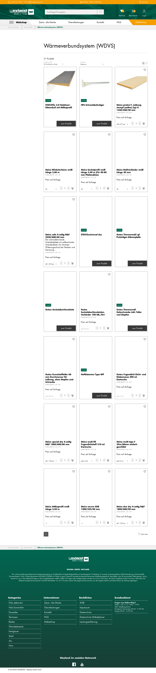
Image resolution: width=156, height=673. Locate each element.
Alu (25, 640)
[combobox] (54, 64)
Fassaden (25, 612)
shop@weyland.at (37, 2)
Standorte (145, 2)
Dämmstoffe (28, 27)
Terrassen (25, 616)
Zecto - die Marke (60, 602)
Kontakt (60, 612)
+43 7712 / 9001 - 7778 (19, 2)
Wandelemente (25, 626)
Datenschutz (96, 612)
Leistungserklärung (96, 621)
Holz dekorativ (25, 602)
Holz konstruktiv (13, 27)
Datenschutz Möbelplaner (96, 616)
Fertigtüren (25, 631)
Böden (25, 621)
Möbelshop (60, 621)
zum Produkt (66, 123)
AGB (96, 602)
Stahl (25, 636)
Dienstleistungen (60, 607)
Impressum (96, 607)
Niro (25, 645)
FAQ (60, 616)
